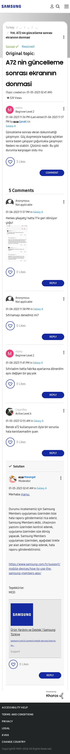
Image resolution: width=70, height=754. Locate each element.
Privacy (7, 721)
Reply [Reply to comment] (53, 283)
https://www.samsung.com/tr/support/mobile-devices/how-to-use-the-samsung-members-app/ (34, 568)
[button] (57, 109)
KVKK (5, 735)
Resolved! (28, 46)
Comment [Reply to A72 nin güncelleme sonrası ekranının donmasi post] (52, 172)
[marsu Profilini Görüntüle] (25, 494)
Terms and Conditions (18, 714)
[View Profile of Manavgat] (29, 477)
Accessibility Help (15, 707)
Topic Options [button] (57, 37)
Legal (6, 728)
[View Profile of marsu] (19, 107)
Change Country (13, 741)
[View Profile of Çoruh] (22, 121)
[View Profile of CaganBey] (21, 409)
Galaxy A (11, 126)
